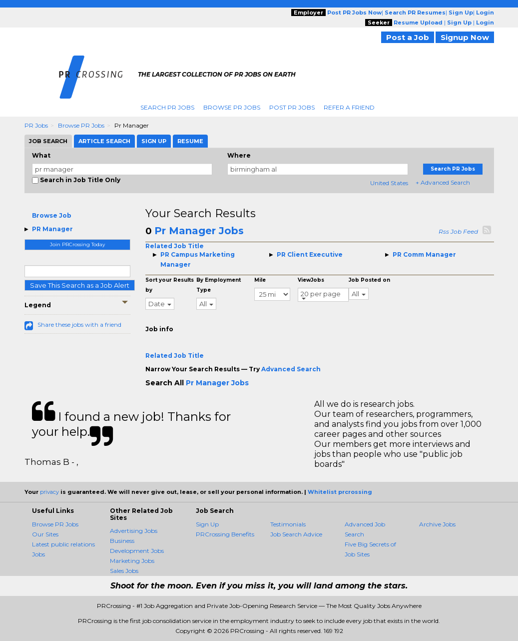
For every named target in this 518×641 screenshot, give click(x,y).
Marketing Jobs (132, 560)
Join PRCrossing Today (77, 244)
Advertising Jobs (133, 530)
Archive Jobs (437, 524)
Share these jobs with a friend (79, 324)
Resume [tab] (190, 141)
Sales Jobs (124, 570)
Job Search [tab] (48, 141)
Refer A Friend (349, 107)
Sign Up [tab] (153, 141)
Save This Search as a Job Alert (79, 285)
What (41, 155)
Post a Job (407, 37)
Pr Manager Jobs (199, 231)
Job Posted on (369, 280)
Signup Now (465, 37)
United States (389, 183)
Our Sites (45, 534)
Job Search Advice (296, 534)
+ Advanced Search (443, 182)
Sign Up (207, 524)
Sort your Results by (169, 285)
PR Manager (52, 229)
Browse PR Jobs (231, 107)
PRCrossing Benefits (225, 534)
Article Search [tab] (104, 141)
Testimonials (288, 524)
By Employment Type (218, 285)
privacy (49, 491)
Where (239, 155)
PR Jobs (36, 125)
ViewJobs (311, 280)
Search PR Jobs (167, 107)
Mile (260, 280)
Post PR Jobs (292, 107)
